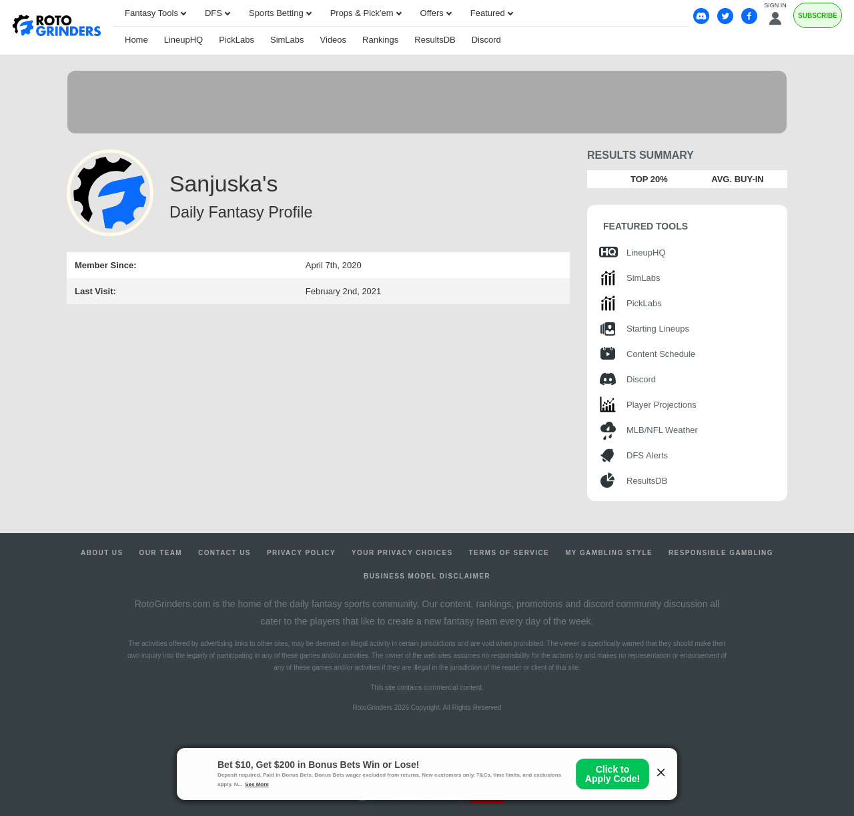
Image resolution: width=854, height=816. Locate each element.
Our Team (161, 552)
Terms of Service (509, 552)
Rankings (380, 40)
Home (136, 40)
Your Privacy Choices (402, 552)
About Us (102, 552)
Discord (486, 40)
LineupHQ (183, 40)
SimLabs (287, 40)
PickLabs (236, 40)
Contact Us (224, 552)
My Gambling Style (609, 552)
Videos (333, 40)
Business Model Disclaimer (427, 576)
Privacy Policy (301, 552)
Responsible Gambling (721, 552)
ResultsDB (434, 40)
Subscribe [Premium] (817, 15)
